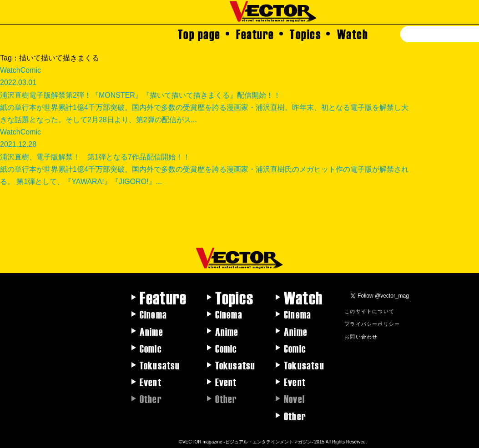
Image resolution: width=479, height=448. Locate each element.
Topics (305, 33)
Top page (199, 33)
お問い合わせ (361, 336)
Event (150, 382)
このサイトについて (369, 311)
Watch (352, 33)
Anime (151, 331)
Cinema (153, 314)
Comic (151, 348)
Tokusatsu (160, 365)
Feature (255, 33)
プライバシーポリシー (372, 323)
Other (295, 416)
